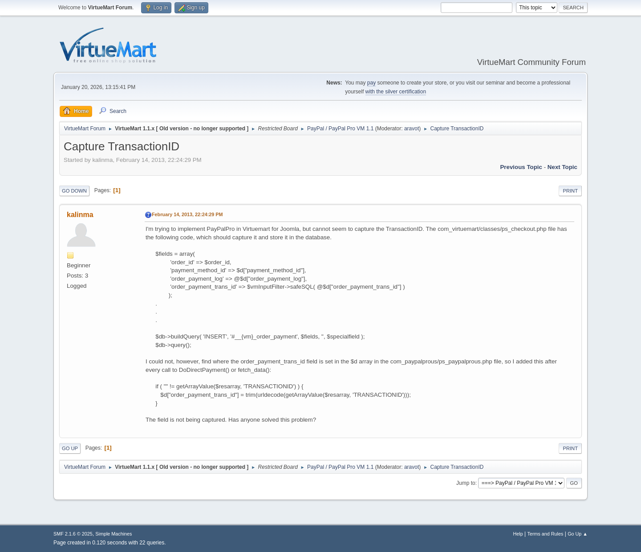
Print (570, 190)
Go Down (74, 190)
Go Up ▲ (578, 533)
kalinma (80, 214)
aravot (411, 128)
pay (371, 83)
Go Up (70, 448)
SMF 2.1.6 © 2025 (73, 533)
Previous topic (521, 167)
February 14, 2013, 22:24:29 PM (187, 214)
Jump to (465, 483)
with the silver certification (395, 92)
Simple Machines (113, 533)
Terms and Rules (545, 533)
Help (518, 533)
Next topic (562, 167)
